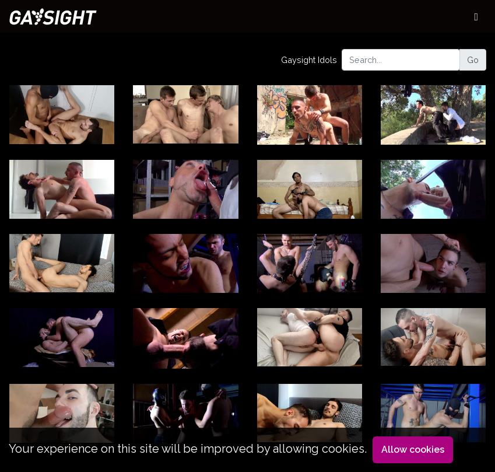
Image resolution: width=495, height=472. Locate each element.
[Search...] (401, 60)
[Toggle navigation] (476, 16)
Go (473, 60)
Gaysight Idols (309, 60)
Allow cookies (412, 449)
